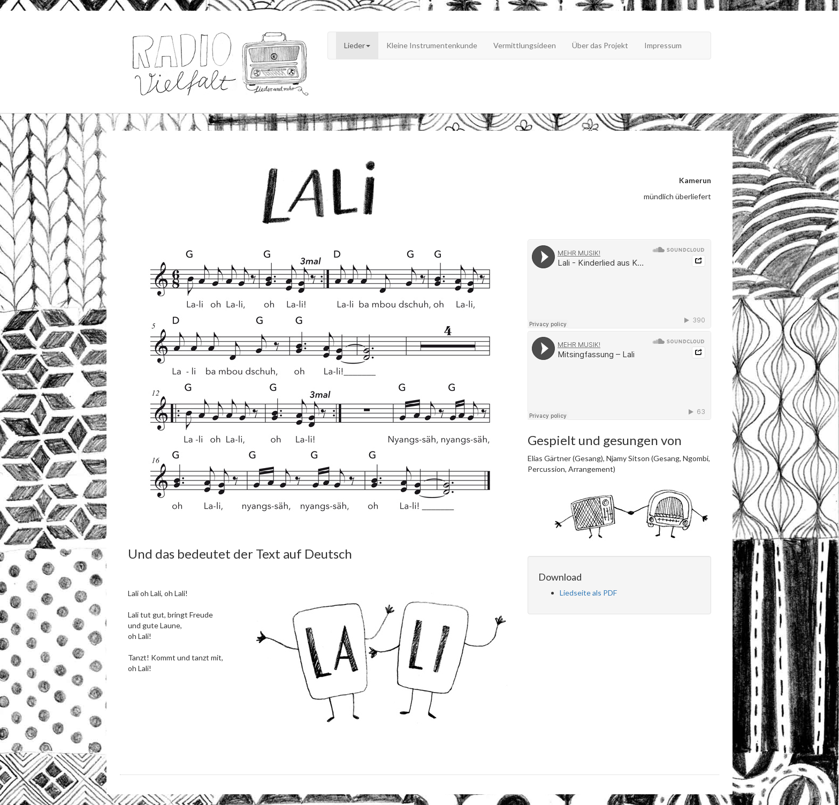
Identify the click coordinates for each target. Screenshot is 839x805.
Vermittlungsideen (524, 45)
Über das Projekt (600, 45)
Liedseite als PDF (588, 592)
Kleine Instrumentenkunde (431, 45)
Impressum (663, 45)
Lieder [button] (357, 45)
